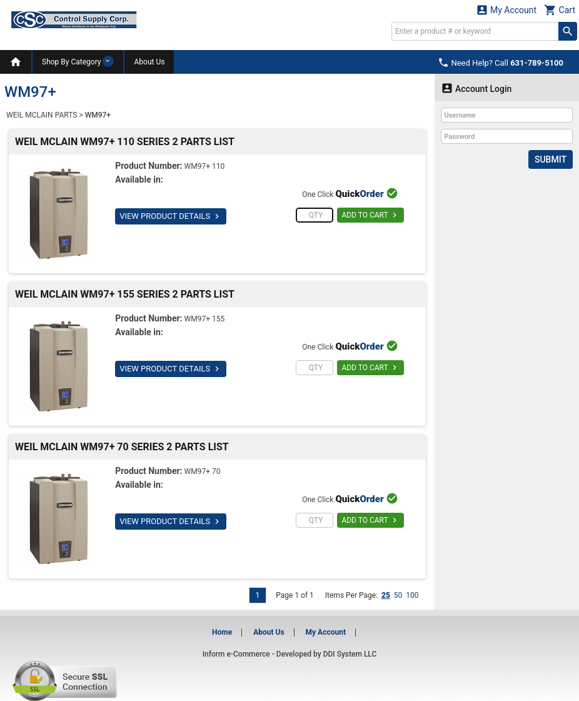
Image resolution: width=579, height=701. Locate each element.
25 (385, 595)
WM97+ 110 (204, 166)
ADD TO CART (370, 215)
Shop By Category (78, 61)
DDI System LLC (350, 654)
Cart (559, 10)
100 (412, 595)
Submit (550, 159)
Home (222, 632)
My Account (506, 10)
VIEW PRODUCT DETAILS (170, 216)
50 (398, 595)
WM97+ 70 (202, 471)
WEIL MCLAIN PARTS (41, 115)
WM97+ (98, 115)
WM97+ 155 (204, 319)
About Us (149, 62)
